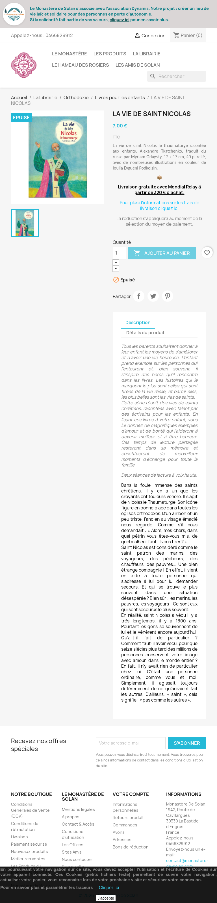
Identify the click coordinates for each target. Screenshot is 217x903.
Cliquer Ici (109, 887)
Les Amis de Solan (138, 65)
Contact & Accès (78, 824)
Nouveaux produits (29, 851)
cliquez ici (119, 19)
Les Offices (72, 844)
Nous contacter (77, 859)
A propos (70, 816)
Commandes (125, 825)
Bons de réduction (131, 847)
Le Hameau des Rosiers (80, 65)
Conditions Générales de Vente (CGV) (30, 810)
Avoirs (119, 832)
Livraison (19, 836)
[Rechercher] (176, 76)
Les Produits (110, 54)
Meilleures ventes (28, 858)
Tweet (153, 296)
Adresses (122, 839)
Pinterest (167, 296)
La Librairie (146, 54)
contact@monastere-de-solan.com (187, 863)
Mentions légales (78, 809)
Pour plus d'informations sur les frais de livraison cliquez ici (159, 205)
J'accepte (105, 898)
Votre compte (131, 794)
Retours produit (128, 817)
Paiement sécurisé (29, 844)
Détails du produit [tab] (145, 333)
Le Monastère (69, 54)
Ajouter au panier (162, 253)
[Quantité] (119, 253)
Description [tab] (138, 322)
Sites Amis (72, 852)
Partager (138, 296)
